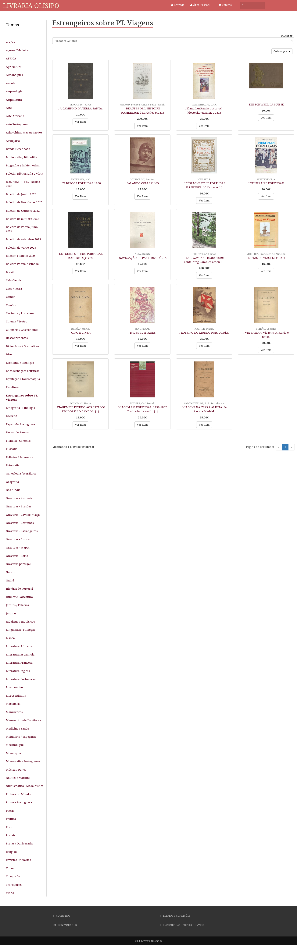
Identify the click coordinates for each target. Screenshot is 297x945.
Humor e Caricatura (19, 597)
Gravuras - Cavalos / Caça (23, 515)
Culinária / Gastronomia (22, 330)
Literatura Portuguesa (21, 679)
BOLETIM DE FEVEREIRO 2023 (23, 184)
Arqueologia (14, 91)
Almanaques (14, 75)
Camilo (10, 297)
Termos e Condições (175, 915)
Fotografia (13, 465)
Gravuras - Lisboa (18, 539)
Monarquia (13, 753)
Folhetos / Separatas (19, 457)
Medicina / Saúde (17, 728)
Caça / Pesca (14, 288)
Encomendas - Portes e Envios (182, 925)
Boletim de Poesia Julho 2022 (22, 229)
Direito (10, 354)
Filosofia (11, 449)
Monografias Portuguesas (23, 761)
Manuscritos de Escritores (23, 720)
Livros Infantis (16, 695)
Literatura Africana (19, 646)
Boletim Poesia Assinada (22, 264)
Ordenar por (282, 51)
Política (11, 819)
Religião (11, 852)
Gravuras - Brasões (18, 506)
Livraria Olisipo (31, 5)
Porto (9, 827)
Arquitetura (14, 99)
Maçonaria (13, 703)
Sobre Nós (61, 915)
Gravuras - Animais (19, 498)
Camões (11, 305)
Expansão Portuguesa (20, 424)
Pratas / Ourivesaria (19, 843)
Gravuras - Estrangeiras (22, 531)
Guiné (10, 580)
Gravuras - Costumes (20, 523)
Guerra (11, 572)
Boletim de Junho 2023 (21, 194)
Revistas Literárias (18, 860)
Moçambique (15, 745)
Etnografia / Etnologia (20, 408)
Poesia (10, 810)
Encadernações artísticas (22, 371)
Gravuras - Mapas (18, 547)
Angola (10, 83)
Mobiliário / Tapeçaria (21, 736)
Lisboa (10, 638)
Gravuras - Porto (17, 556)
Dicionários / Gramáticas (22, 346)
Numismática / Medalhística (25, 786)
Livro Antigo (14, 687)
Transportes (14, 884)
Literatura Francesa (19, 662)
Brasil (10, 272)
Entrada (177, 5)
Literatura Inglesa (18, 671)
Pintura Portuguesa (19, 802)
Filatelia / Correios (18, 440)
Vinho (10, 893)
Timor (10, 868)
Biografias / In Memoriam (23, 165)
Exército (11, 416)
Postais (10, 835)
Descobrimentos (17, 338)
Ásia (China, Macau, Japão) (24, 132)
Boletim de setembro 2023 (23, 239)
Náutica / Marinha (18, 778)
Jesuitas (11, 613)
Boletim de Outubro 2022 (23, 210)
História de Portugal (19, 588)
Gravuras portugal (18, 564)
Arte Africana (15, 116)
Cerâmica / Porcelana (20, 313)
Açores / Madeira (17, 50)
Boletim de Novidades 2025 (24, 202)
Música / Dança (16, 769)
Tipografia (13, 876)
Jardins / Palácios (17, 605)
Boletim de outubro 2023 (22, 219)
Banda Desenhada (18, 149)
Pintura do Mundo (18, 794)
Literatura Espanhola (20, 654)
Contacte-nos (65, 925)
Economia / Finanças (20, 362)
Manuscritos (14, 712)
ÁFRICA (11, 58)
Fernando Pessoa (17, 432)
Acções (10, 42)
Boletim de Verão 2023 (21, 247)
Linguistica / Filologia (20, 629)
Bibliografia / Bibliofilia (21, 157)
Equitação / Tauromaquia (23, 379)
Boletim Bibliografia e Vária (24, 173)
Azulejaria (13, 141)
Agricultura (13, 67)
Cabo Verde (13, 280)
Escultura (12, 387)
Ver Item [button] (80, 121)
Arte (9, 108)
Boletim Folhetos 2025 (21, 256)
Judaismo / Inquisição (20, 621)
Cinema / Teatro (16, 321)
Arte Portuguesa (17, 124)
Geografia (12, 482)
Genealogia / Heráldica (21, 473)
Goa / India (13, 490)
